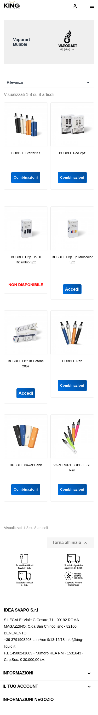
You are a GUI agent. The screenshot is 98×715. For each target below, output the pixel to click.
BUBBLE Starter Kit (25, 153)
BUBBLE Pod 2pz (72, 153)
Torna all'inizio (70, 543)
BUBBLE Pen (72, 361)
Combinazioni (26, 177)
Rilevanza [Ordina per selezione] (49, 82)
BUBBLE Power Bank (26, 465)
